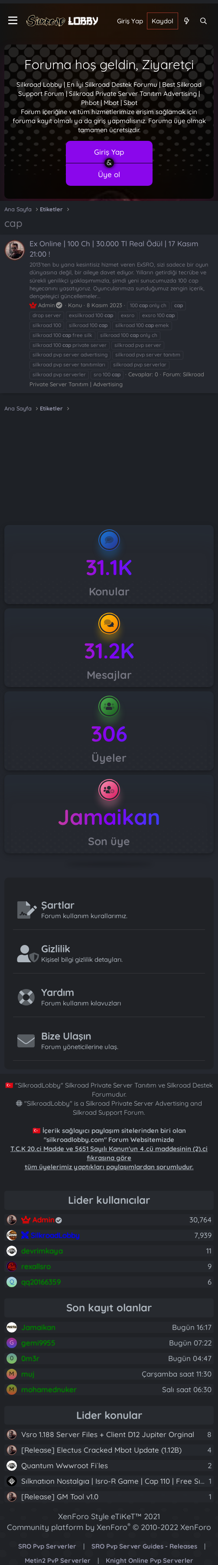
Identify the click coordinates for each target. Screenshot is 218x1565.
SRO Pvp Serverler (47, 1546)
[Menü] (13, 20)
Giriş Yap (109, 151)
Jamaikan (109, 816)
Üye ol (109, 174)
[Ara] (203, 21)
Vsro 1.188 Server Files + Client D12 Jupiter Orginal (107, 1434)
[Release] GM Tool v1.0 (59, 1496)
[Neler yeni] (186, 21)
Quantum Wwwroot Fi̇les (64, 1465)
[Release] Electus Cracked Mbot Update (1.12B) (101, 1449)
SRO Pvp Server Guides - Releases (144, 1546)
